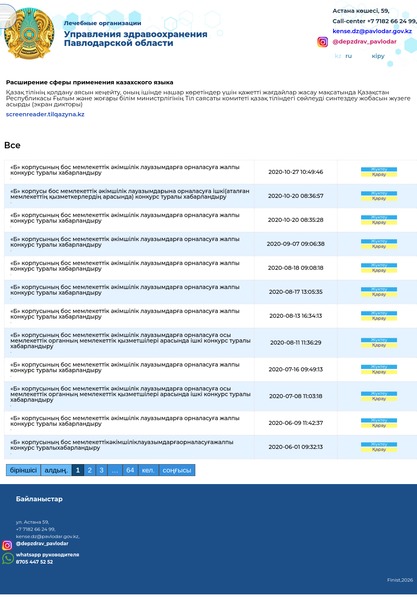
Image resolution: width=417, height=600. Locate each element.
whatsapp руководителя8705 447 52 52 (47, 558)
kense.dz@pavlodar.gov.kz (372, 31)
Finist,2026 (400, 580)
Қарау (379, 174)
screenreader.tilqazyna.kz (45, 114)
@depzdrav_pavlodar (365, 42)
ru (349, 56)
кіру (378, 56)
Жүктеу (379, 169)
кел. (148, 470)
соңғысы (177, 470)
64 (130, 470)
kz (338, 56)
